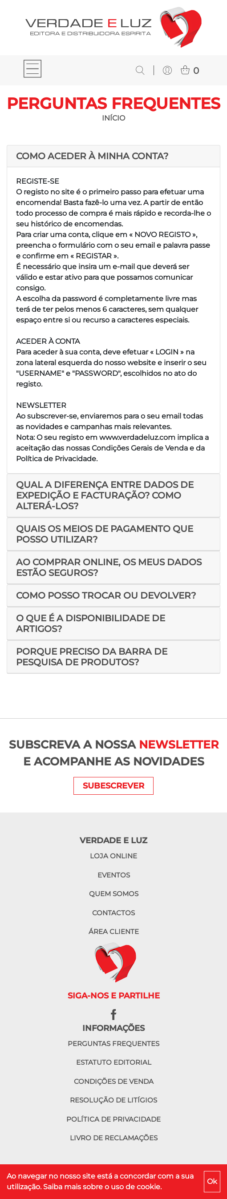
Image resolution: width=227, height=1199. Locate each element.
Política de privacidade (113, 1119)
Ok (212, 1181)
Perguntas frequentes (113, 1043)
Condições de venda (114, 1081)
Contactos (113, 913)
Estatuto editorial (113, 1062)
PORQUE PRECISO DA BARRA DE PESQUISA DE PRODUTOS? (91, 657)
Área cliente (114, 931)
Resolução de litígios (113, 1100)
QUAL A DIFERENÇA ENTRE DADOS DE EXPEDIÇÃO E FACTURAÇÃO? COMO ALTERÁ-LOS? (105, 495)
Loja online (113, 856)
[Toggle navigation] (32, 70)
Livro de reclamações (114, 1138)
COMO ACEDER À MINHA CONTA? (92, 156)
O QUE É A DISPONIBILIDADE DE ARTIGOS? (90, 623)
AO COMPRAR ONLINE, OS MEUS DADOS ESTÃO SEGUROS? (109, 567)
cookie (148, 1187)
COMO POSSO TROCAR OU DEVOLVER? (106, 595)
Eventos (113, 875)
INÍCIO (113, 118)
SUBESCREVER (113, 786)
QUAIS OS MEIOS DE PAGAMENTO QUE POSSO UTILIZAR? (104, 534)
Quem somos (113, 893)
